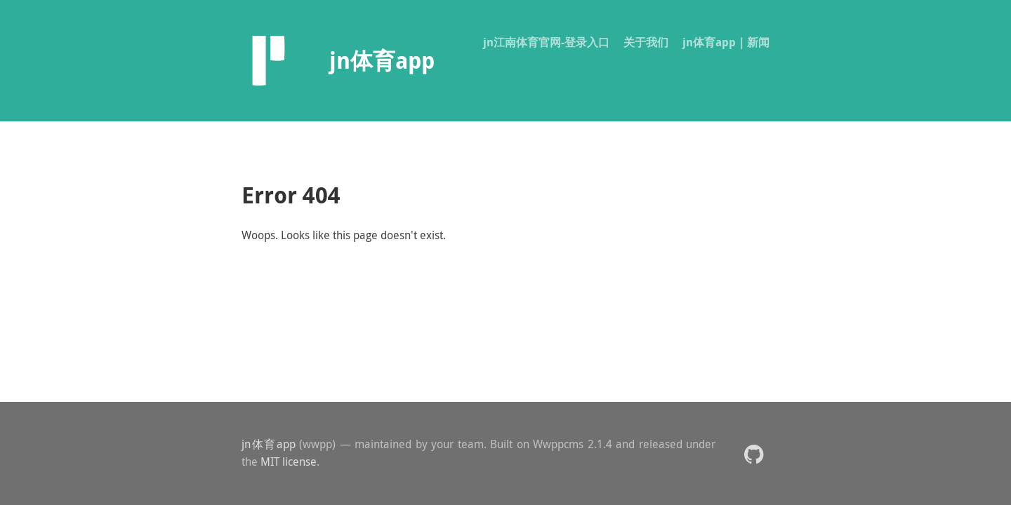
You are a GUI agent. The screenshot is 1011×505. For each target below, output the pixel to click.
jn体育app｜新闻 (725, 42)
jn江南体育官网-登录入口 (546, 42)
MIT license (288, 461)
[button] (753, 453)
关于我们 (645, 42)
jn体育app (269, 444)
